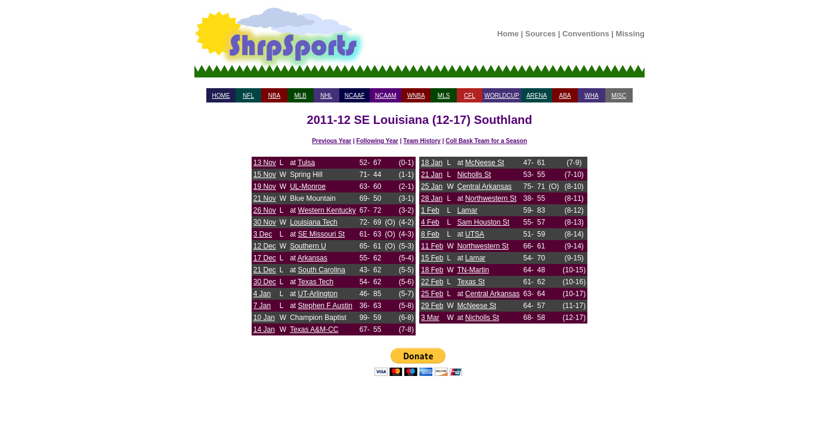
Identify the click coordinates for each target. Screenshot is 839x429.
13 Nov (264, 162)
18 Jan (431, 162)
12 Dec (264, 246)
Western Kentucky (327, 210)
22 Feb (432, 282)
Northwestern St (490, 198)
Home (508, 33)
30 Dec (264, 282)
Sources (540, 33)
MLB (300, 95)
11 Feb (432, 246)
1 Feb (430, 210)
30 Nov (264, 222)
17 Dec (264, 258)
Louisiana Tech (314, 222)
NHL (326, 95)
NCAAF (355, 95)
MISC (618, 95)
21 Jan (431, 174)
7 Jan (262, 305)
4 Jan (262, 294)
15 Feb (432, 258)
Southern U (308, 246)
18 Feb (432, 270)
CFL (469, 95)
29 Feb (432, 305)
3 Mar (430, 317)
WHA (591, 95)
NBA (274, 95)
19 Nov (264, 186)
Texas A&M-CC (314, 329)
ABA (565, 95)
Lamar (467, 210)
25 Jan (431, 186)
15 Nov (264, 174)
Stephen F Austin (325, 305)
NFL (248, 95)
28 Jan (431, 198)
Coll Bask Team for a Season (486, 141)
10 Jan (264, 317)
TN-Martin (473, 270)
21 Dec (264, 270)
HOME (221, 95)
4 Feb (430, 222)
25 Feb (432, 294)
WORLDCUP (501, 95)
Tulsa (306, 162)
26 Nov (264, 210)
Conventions (585, 33)
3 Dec (262, 234)
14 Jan (264, 329)
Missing (630, 33)
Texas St (471, 282)
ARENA (537, 95)
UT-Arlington (318, 294)
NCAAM (386, 95)
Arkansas (312, 258)
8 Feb (430, 234)
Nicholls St (474, 174)
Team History (422, 141)
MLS (444, 95)
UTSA (474, 234)
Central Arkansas (484, 186)
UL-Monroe (308, 186)
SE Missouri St (321, 234)
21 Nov (264, 198)
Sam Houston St (483, 222)
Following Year (377, 141)
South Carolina (321, 270)
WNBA (416, 95)
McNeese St (484, 162)
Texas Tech (315, 282)
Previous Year (331, 141)
